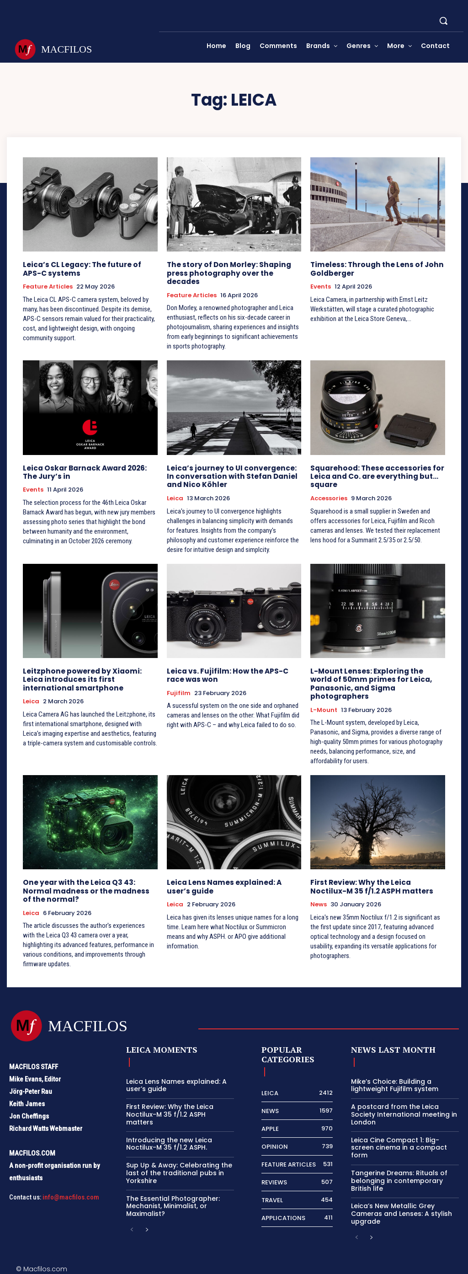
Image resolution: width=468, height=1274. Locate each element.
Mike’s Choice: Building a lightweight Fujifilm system (394, 1082)
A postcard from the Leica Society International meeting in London (404, 1112)
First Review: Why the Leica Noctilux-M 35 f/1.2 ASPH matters (377, 885)
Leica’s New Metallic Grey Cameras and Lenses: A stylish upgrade (401, 1211)
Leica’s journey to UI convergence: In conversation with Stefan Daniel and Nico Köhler (234, 475)
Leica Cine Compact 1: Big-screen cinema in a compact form (399, 1145)
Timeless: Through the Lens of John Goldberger (374, 269)
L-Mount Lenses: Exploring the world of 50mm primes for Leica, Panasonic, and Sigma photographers (376, 682)
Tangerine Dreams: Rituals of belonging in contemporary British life (399, 1178)
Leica (175, 497)
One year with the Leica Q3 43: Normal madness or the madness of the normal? (89, 889)
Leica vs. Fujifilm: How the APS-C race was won (226, 674)
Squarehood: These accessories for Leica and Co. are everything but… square (375, 475)
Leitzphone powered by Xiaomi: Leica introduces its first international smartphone (80, 678)
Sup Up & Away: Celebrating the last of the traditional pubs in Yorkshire (179, 1170)
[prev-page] (132, 1228)
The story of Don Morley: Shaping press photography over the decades (226, 273)
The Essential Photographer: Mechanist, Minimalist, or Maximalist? (173, 1203)
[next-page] (146, 1228)
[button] (443, 21)
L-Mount (323, 708)
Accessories (328, 497)
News (318, 902)
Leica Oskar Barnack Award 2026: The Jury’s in (83, 471)
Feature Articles (48, 286)
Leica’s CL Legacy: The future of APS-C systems (81, 269)
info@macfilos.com (71, 1194)
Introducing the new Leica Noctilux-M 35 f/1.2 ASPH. (169, 1141)
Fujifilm (179, 691)
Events (320, 286)
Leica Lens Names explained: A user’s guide (223, 885)
